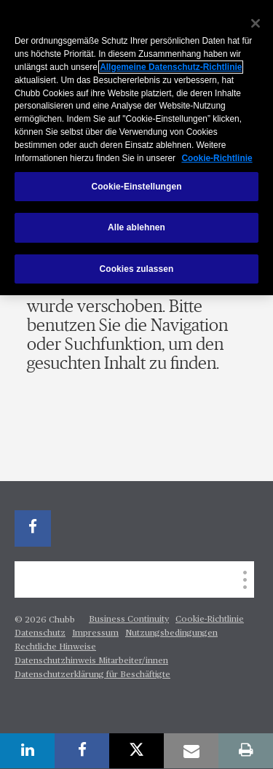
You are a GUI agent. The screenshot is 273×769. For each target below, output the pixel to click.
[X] (136, 750)
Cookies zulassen (137, 269)
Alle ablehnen (136, 227)
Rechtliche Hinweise (55, 647)
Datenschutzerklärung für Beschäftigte (92, 675)
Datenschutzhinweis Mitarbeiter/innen (91, 661)
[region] (136, 147)
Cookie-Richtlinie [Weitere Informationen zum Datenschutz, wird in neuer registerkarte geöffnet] (216, 158)
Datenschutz (40, 633)
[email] (191, 750)
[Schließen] (256, 23)
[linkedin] (27, 750)
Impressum (95, 633)
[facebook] (33, 528)
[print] (245, 750)
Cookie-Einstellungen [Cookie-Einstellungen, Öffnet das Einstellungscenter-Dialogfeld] (136, 186)
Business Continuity (129, 619)
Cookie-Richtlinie (209, 619)
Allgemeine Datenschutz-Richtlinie (171, 67)
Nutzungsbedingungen (171, 633)
